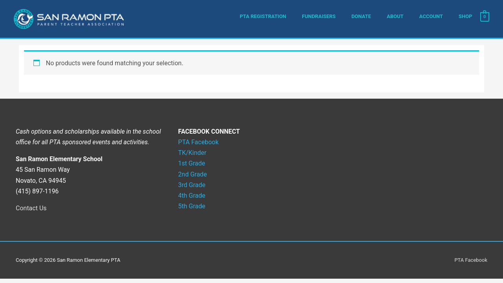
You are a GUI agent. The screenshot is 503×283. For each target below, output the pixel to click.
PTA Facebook (470, 260)
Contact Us (31, 208)
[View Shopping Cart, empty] (484, 17)
